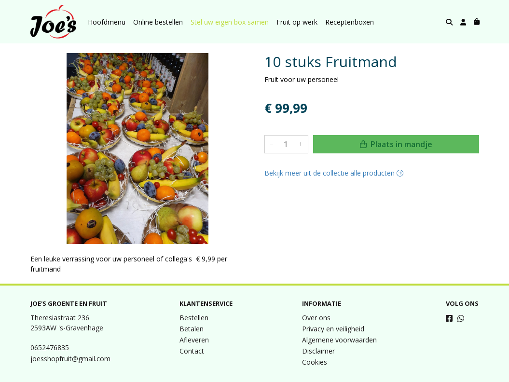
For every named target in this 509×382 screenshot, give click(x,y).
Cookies (314, 362)
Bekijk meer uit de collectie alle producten (333, 172)
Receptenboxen (349, 22)
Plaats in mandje (396, 144)
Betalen (191, 328)
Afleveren (194, 339)
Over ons (316, 317)
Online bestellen (158, 22)
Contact (191, 350)
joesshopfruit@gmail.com (70, 358)
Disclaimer (318, 350)
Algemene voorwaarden (339, 339)
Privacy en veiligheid (333, 328)
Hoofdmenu (106, 22)
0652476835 (49, 347)
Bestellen (193, 317)
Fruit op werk (296, 22)
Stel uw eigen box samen (230, 22)
